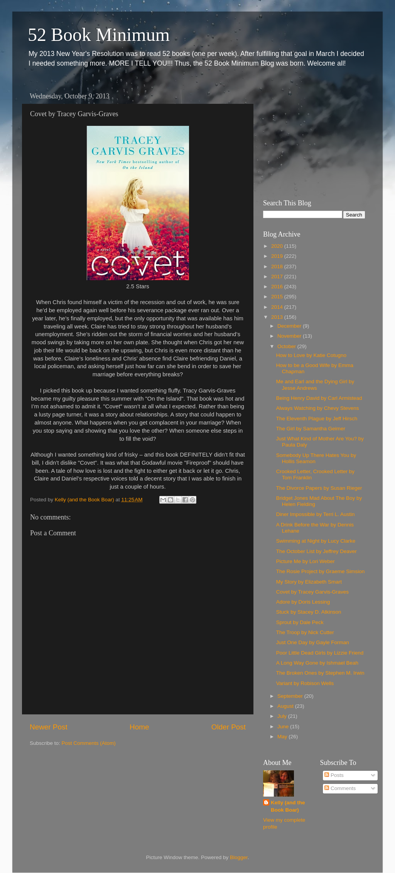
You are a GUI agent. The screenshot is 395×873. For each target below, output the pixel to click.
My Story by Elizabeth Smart (309, 582)
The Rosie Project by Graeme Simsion (320, 571)
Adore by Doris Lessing (303, 602)
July (282, 716)
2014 (277, 307)
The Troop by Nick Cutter (305, 632)
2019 (277, 256)
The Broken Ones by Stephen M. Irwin (320, 673)
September (290, 696)
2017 (277, 276)
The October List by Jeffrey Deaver (316, 551)
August (286, 706)
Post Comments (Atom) (89, 743)
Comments (340, 788)
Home (139, 727)
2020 (277, 246)
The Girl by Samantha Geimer (310, 428)
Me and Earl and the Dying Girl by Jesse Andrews (315, 385)
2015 (277, 296)
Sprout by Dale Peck (300, 622)
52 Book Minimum (99, 34)
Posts (334, 775)
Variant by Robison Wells (305, 683)
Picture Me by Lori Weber (305, 561)
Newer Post (49, 727)
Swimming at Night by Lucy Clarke (316, 541)
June (283, 726)
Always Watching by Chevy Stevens (317, 408)
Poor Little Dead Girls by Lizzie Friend (320, 653)
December (290, 326)
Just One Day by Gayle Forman (312, 642)
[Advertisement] (311, 137)
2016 (277, 286)
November (290, 336)
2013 (277, 317)
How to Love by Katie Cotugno (311, 355)
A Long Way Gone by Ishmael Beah (317, 663)
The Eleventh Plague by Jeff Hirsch (317, 418)
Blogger (239, 857)
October (287, 346)
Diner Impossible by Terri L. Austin (315, 514)
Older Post (228, 727)
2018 (277, 266)
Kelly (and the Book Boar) (288, 806)
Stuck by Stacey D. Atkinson (308, 612)
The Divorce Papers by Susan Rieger (319, 488)
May (283, 736)
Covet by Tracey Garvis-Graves (312, 592)
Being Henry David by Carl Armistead (319, 398)
